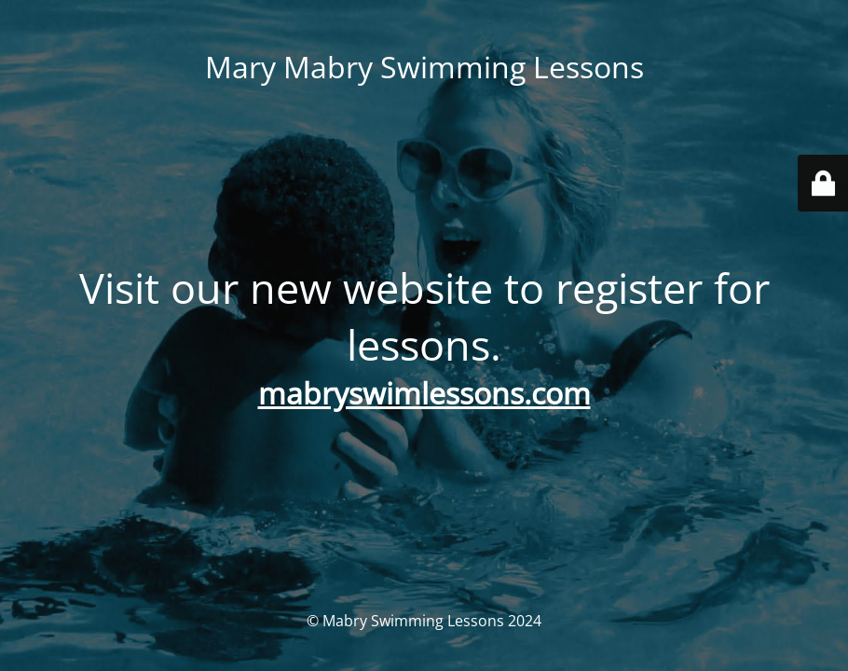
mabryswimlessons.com (424, 393)
